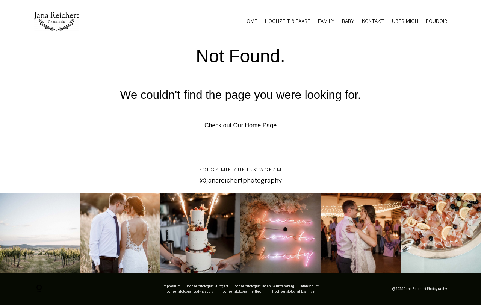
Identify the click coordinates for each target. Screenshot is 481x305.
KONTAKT (373, 21)
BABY (348, 21)
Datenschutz (309, 286)
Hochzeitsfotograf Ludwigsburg (189, 291)
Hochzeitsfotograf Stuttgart (206, 286)
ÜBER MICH (405, 21)
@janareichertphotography (240, 180)
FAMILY (326, 21)
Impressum (171, 286)
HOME (250, 21)
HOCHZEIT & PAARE (287, 21)
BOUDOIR (436, 21)
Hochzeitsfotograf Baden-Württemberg (263, 286)
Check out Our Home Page (240, 125)
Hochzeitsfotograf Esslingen (294, 291)
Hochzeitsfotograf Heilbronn (243, 291)
